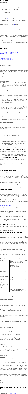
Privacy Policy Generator (13, 393)
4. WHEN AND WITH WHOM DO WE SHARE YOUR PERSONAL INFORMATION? (9, 52)
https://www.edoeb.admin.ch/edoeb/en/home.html (5, 205)
